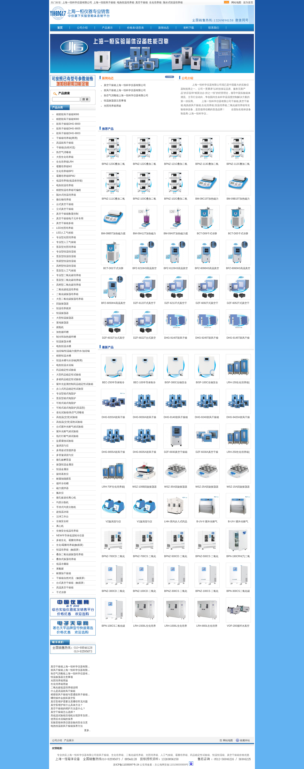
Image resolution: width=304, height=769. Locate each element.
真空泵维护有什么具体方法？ (67, 705)
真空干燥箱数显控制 (67, 213)
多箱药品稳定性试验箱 (68, 379)
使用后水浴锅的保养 (62, 719)
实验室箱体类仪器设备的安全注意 (69, 722)
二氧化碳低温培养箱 (67, 289)
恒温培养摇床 (63, 308)
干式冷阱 (61, 592)
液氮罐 (60, 568)
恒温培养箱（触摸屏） (68, 549)
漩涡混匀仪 (62, 445)
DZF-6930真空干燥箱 (175, 452)
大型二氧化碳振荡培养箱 (69, 298)
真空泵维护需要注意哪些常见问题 (69, 701)
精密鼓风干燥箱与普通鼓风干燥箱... (70, 694)
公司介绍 (82, 27)
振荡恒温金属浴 (64, 464)
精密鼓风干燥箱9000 (67, 119)
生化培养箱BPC (65, 171)
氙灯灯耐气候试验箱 (67, 436)
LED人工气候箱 (64, 232)
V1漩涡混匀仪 (144, 521)
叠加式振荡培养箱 (66, 559)
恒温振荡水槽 (63, 341)
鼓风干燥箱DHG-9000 (68, 123)
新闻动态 (163, 27)
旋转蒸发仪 (62, 474)
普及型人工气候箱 (66, 270)
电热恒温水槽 (63, 346)
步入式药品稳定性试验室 (69, 388)
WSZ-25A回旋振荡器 (206, 486)
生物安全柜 (62, 521)
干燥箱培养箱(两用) (67, 138)
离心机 (60, 526)
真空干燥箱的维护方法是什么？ (68, 708)
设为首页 (248, 2)
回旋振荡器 (62, 303)
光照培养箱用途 (112, 105)
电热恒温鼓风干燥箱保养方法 (67, 726)
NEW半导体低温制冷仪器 (70, 535)
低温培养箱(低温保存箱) (69, 180)
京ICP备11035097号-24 (126, 764)
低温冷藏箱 (62, 563)
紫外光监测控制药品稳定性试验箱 (74, 384)
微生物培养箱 (63, 199)
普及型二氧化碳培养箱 (68, 280)
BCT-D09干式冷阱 (207, 233)
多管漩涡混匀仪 (64, 455)
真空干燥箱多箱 (64, 223)
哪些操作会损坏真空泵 (63, 698)
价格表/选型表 (135, 27)
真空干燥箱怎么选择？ (63, 712)
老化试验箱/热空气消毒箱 (70, 412)
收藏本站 (245, 740)
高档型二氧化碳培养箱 (68, 284)
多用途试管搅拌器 (66, 450)
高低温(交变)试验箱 (67, 417)
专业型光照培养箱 (66, 237)
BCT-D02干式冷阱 (113, 268)
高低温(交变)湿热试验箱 (69, 422)
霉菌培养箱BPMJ (65, 175)
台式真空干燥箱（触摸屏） (71, 582)
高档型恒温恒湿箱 (66, 265)
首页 (60, 27)
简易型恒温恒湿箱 (66, 261)
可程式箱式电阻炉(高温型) (70, 407)
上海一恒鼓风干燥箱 (104, 2)
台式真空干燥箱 (64, 204)
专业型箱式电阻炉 (66, 393)
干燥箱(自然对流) (65, 147)
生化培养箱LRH (64, 161)
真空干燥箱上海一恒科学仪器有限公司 (125, 85)
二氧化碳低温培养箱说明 (64, 687)
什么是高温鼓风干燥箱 (63, 691)
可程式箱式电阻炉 (66, 403)
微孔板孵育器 (63, 459)
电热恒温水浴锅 (64, 365)
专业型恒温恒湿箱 (66, 251)
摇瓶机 (60, 327)
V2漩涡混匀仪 (113, 521)
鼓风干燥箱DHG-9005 (68, 128)
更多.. (87, 730)
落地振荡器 (62, 322)
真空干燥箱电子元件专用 (69, 218)
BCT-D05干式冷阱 (238, 233)
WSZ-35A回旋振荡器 (175, 486)
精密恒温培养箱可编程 (68, 190)
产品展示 (107, 27)
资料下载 (188, 27)
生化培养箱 (155, 2)
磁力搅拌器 (62, 488)
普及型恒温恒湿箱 (66, 256)
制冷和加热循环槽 (66, 336)
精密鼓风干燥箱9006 (67, 114)
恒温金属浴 (62, 469)
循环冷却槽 (62, 483)
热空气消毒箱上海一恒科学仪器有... (70, 673)
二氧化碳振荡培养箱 (67, 294)
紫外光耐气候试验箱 (67, 431)
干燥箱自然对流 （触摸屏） (71, 578)
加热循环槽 (62, 332)
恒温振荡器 (62, 313)
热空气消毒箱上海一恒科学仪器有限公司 (126, 95)
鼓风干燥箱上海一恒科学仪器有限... (70, 670)
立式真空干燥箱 (64, 209)
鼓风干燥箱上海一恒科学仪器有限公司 (125, 90)
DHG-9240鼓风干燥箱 (207, 417)
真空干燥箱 (141, 2)
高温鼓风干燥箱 (64, 142)
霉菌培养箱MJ (64, 166)
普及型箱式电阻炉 (66, 398)
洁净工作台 (62, 516)
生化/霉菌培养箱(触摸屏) (69, 545)
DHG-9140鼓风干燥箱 (176, 417)
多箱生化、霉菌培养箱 (68, 540)
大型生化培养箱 (64, 157)
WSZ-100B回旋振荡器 (144, 486)
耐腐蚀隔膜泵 (63, 478)
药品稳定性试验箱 (66, 369)
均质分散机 (62, 502)
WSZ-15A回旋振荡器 (238, 486)
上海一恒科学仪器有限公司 (77, 2)
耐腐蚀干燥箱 (63, 573)
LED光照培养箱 (64, 228)
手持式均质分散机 (66, 507)
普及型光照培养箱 (66, 246)
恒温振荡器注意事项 (115, 100)
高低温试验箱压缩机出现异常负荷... (70, 715)
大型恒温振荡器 (64, 317)
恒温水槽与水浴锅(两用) (69, 360)
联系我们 (213, 27)
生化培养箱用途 (59, 684)
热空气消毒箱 (63, 152)
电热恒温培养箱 (125, 2)
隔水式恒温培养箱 (173, 2)
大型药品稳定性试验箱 (68, 374)
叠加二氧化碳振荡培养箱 (69, 554)
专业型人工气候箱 (66, 242)
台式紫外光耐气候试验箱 (69, 426)
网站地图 (236, 2)
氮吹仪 (60, 492)
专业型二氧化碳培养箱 (68, 275)
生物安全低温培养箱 (67, 530)
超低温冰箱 (62, 511)
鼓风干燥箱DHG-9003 (68, 133)
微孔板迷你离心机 (66, 497)
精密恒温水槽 (63, 355)
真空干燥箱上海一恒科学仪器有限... (70, 666)
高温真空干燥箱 (64, 587)
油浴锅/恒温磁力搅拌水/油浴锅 (73, 351)
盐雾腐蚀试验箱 (64, 440)
